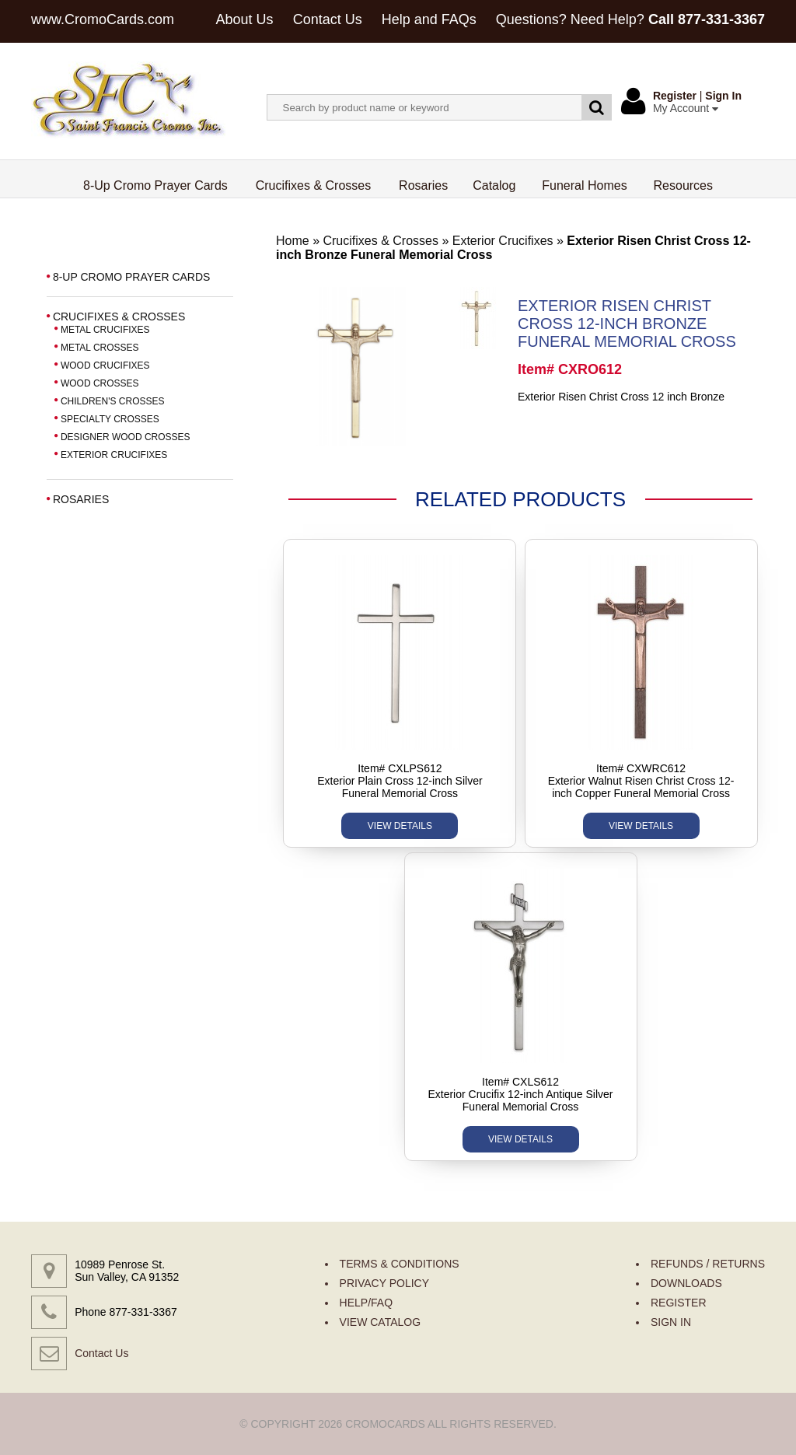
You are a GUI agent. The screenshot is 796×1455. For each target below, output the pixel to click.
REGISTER (679, 1302)
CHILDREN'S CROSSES (113, 401)
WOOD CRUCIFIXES (105, 365)
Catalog (494, 185)
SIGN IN (671, 1322)
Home (292, 240)
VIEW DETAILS (400, 825)
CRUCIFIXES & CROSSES (119, 316)
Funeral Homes (584, 185)
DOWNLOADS (686, 1283)
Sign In (723, 95)
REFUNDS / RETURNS (708, 1263)
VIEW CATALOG (380, 1322)
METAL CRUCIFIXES (105, 329)
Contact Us (327, 19)
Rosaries (424, 185)
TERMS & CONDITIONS (399, 1263)
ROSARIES (81, 499)
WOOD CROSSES (100, 383)
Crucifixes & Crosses (314, 185)
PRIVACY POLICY (384, 1283)
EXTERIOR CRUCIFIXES (114, 454)
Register (674, 95)
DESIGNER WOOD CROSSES (125, 437)
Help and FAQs (429, 19)
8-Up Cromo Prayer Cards (156, 185)
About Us (245, 19)
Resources (683, 185)
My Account (685, 108)
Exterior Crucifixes (502, 240)
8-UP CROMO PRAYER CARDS (132, 277)
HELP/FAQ (366, 1302)
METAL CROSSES (100, 347)
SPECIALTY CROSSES (110, 419)
